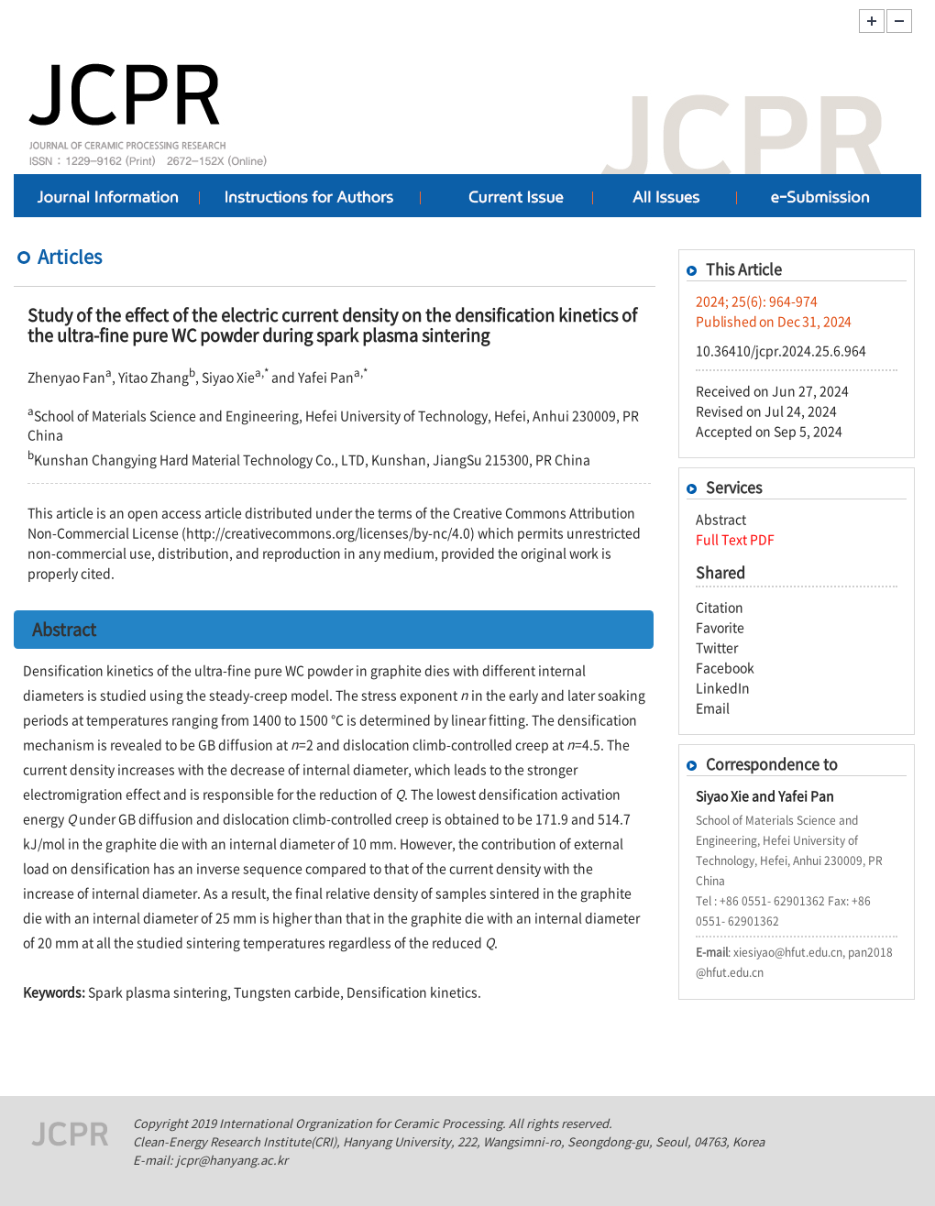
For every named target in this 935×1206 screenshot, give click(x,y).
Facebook (725, 667)
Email (713, 707)
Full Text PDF (735, 539)
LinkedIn (723, 687)
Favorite (720, 627)
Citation (719, 607)
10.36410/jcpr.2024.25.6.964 (781, 350)
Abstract (721, 519)
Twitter (717, 647)
